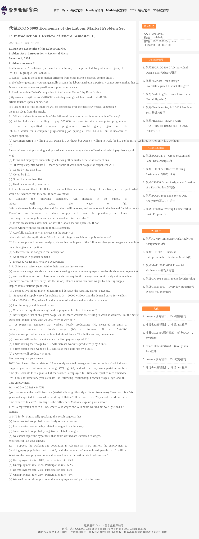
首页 (57, 10)
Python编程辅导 (72, 10)
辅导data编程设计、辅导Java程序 (166, 324)
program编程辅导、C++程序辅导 (166, 316)
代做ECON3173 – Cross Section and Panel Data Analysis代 (168, 158)
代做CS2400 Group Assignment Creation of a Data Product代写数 (170, 185)
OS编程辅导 (161, 10)
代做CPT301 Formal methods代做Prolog (170, 278)
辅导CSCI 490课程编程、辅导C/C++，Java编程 (170, 335)
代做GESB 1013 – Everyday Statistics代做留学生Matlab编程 (170, 289)
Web (37, 43)
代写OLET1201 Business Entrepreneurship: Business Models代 (168, 254)
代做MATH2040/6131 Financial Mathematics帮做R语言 (165, 268)
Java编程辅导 (94, 10)
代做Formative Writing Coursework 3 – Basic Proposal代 (169, 211)
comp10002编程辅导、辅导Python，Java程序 (168, 349)
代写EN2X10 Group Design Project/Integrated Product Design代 (167, 83)
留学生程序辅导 (114, 525)
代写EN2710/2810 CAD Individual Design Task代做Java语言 (167, 70)
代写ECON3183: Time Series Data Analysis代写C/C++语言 (166, 198)
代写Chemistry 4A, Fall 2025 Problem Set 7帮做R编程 (169, 110)
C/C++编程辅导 (140, 10)
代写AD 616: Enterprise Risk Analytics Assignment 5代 (169, 241)
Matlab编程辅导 (116, 10)
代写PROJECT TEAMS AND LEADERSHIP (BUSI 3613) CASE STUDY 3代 (167, 126)
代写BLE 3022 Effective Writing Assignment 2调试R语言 (165, 172)
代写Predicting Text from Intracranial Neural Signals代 (168, 97)
